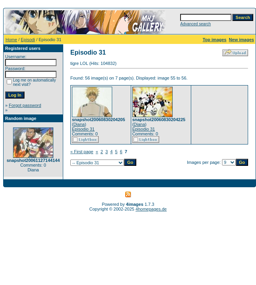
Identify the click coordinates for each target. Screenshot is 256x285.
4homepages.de (151, 209)
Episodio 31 (83, 129)
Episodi (28, 39)
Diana (79, 124)
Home (11, 39)
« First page (81, 151)
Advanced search (195, 24)
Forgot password (25, 105)
